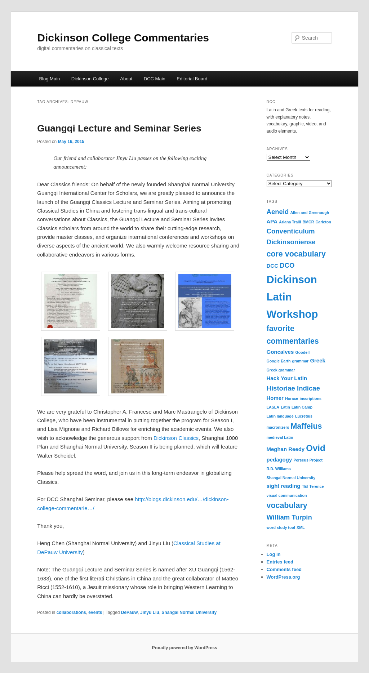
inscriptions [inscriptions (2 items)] (310, 398)
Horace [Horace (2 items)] (291, 398)
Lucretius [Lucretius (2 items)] (303, 416)
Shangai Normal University (189, 612)
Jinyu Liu (149, 612)
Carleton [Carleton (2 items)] (323, 222)
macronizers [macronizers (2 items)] (278, 427)
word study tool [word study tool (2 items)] (281, 527)
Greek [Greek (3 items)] (317, 360)
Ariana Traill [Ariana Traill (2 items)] (290, 222)
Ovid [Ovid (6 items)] (315, 448)
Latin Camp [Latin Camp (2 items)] (302, 407)
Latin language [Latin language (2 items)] (280, 416)
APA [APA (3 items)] (272, 221)
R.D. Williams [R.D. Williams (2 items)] (279, 469)
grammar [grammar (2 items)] (300, 361)
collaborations (71, 612)
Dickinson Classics (176, 438)
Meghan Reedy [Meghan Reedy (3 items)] (286, 449)
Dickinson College (90, 78)
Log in (274, 554)
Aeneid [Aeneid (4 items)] (278, 211)
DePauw (129, 612)
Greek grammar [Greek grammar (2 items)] (281, 370)
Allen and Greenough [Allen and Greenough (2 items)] (309, 212)
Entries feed (280, 562)
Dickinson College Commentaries (123, 38)
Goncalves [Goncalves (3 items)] (280, 352)
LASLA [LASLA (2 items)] (273, 407)
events (95, 612)
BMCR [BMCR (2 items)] (308, 222)
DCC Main (154, 78)
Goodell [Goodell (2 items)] (302, 352)
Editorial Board (192, 78)
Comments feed (284, 569)
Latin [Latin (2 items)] (285, 407)
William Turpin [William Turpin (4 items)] (289, 517)
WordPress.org (283, 577)
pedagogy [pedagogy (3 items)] (279, 459)
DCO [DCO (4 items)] (287, 265)
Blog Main (49, 78)
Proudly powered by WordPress (184, 647)
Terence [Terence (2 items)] (316, 486)
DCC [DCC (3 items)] (272, 266)
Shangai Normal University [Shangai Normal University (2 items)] (291, 478)
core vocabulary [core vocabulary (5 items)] (296, 254)
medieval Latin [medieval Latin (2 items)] (280, 437)
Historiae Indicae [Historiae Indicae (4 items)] (293, 388)
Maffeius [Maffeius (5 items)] (306, 426)
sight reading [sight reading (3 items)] (284, 486)
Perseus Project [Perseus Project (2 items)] (308, 460)
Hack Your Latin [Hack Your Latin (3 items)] (287, 378)
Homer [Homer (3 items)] (275, 398)
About (126, 78)
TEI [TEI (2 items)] (305, 486)
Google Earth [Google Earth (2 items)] (279, 361)
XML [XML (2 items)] (301, 527)
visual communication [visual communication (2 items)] (287, 495)
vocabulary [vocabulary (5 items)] (287, 505)
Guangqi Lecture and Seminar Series (119, 128)
